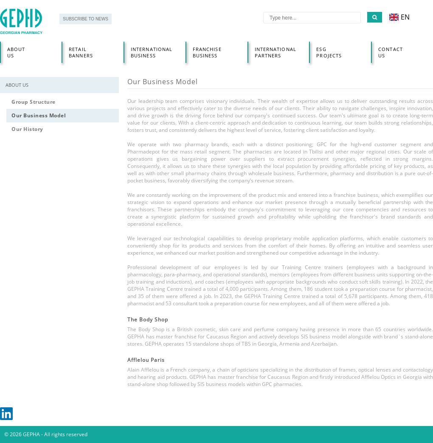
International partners (275, 52)
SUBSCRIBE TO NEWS (85, 19)
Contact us (390, 52)
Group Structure (33, 101)
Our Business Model (38, 115)
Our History (27, 129)
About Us (16, 52)
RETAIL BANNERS (81, 52)
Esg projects (329, 52)
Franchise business (207, 52)
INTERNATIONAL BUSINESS (151, 52)
